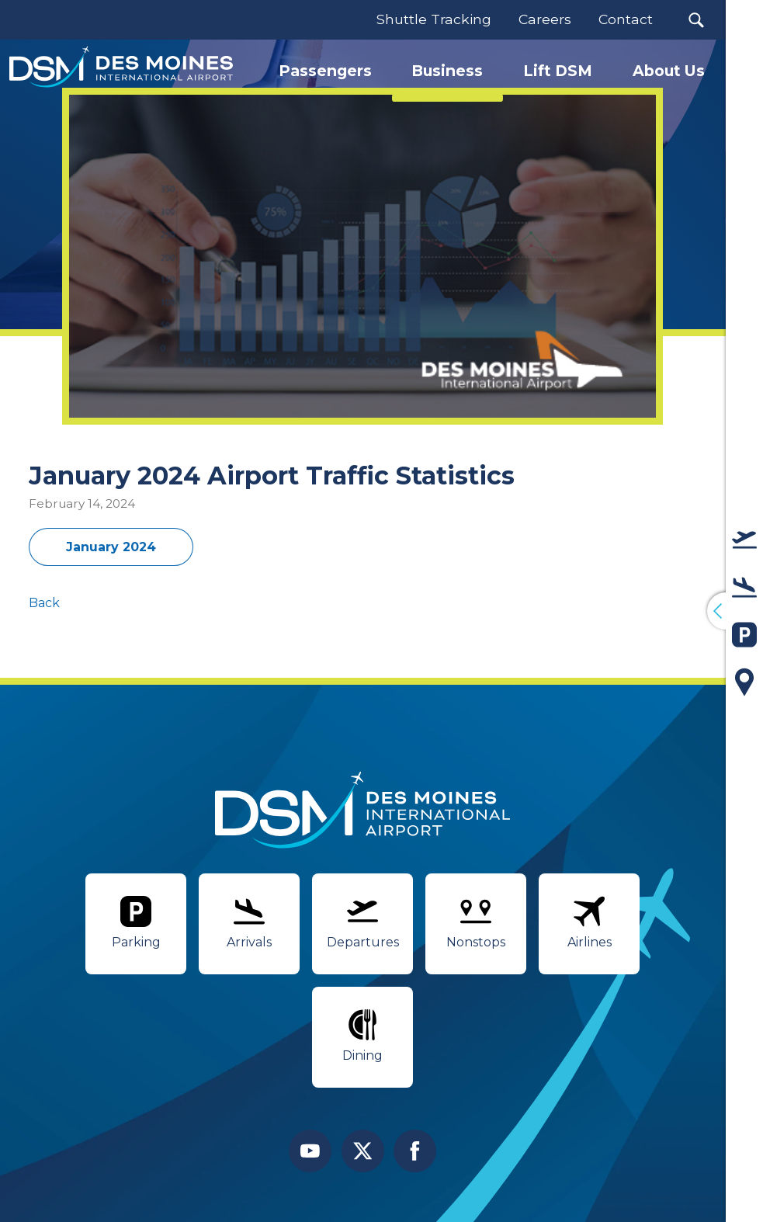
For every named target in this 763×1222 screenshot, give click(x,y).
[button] (696, 19)
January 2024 (111, 547)
